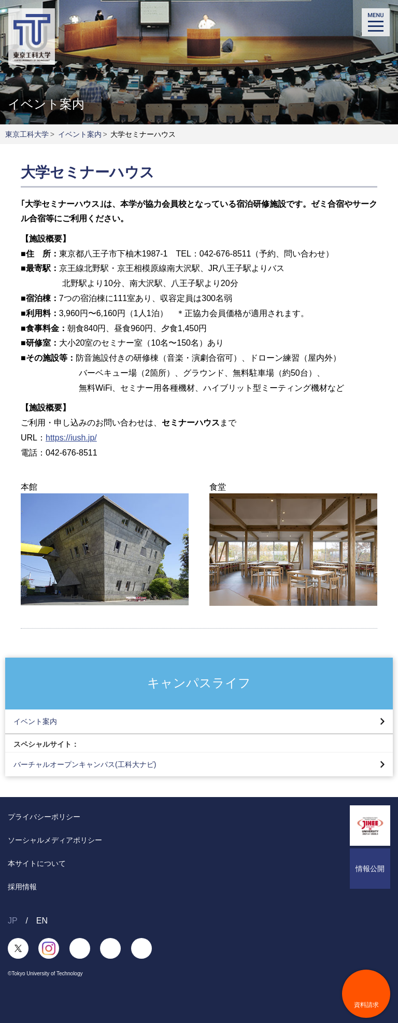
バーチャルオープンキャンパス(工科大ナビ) (84, 764)
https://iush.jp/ (71, 437)
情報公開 (370, 868)
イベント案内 (80, 134)
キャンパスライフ (199, 683)
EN (42, 920)
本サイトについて (37, 863)
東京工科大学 (27, 134)
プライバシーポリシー (44, 817)
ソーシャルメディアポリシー (55, 840)
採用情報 (22, 887)
